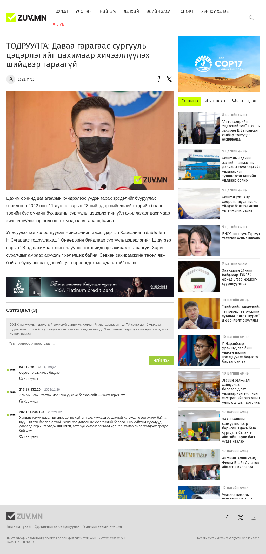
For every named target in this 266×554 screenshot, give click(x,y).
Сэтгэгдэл (244, 101)
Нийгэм (107, 11)
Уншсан (215, 101)
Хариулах (28, 379)
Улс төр (84, 11)
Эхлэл (62, 11)
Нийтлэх (161, 360)
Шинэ (190, 101)
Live (60, 24)
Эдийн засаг (160, 11)
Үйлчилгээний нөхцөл (102, 526)
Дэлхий (131, 11)
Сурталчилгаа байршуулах (57, 526)
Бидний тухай (18, 526)
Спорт (187, 11)
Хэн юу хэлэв (215, 11)
